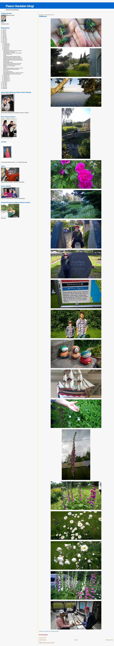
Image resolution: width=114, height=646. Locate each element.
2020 (3, 36)
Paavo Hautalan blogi (20, 6)
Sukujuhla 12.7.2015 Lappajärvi (9, 65)
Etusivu (76, 639)
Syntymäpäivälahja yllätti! (8, 62)
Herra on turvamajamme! (7, 71)
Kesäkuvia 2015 (6, 61)
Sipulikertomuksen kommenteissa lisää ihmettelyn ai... (13, 59)
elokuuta (5, 48)
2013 (3, 83)
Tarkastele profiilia (5, 24)
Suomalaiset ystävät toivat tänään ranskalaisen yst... (13, 57)
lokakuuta (5, 46)
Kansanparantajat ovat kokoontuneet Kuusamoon (12, 63)
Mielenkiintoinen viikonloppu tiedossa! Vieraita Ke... (12, 50)
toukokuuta (5, 76)
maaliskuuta (5, 78)
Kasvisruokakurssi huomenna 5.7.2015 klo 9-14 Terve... (13, 72)
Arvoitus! (4, 55)
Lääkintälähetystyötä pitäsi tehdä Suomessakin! (12, 73)
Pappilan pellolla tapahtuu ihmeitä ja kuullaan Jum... (12, 58)
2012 (3, 84)
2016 (3, 41)
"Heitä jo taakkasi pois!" (7, 54)
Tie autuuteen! (5, 70)
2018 (3, 38)
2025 (3, 29)
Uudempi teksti (42, 639)
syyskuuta (5, 47)
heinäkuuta (5, 49)
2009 (3, 88)
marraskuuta (6, 44)
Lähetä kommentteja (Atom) (48, 642)
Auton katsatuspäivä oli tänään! (9, 51)
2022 (3, 33)
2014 (3, 82)
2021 (3, 34)
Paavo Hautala (11, 15)
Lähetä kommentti (42, 637)
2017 (3, 40)
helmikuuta (5, 79)
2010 (3, 87)
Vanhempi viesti (109, 639)
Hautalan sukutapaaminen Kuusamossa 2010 (11, 64)
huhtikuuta (5, 77)
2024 (3, 31)
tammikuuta (5, 80)
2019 (3, 37)
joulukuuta (5, 43)
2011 (3, 85)
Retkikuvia (5, 66)
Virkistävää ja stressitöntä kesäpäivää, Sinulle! (11, 56)
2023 (3, 32)
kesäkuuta (5, 75)
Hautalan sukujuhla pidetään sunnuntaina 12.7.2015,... (13, 68)
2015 (3, 42)
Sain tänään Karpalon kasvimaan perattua (11, 69)
